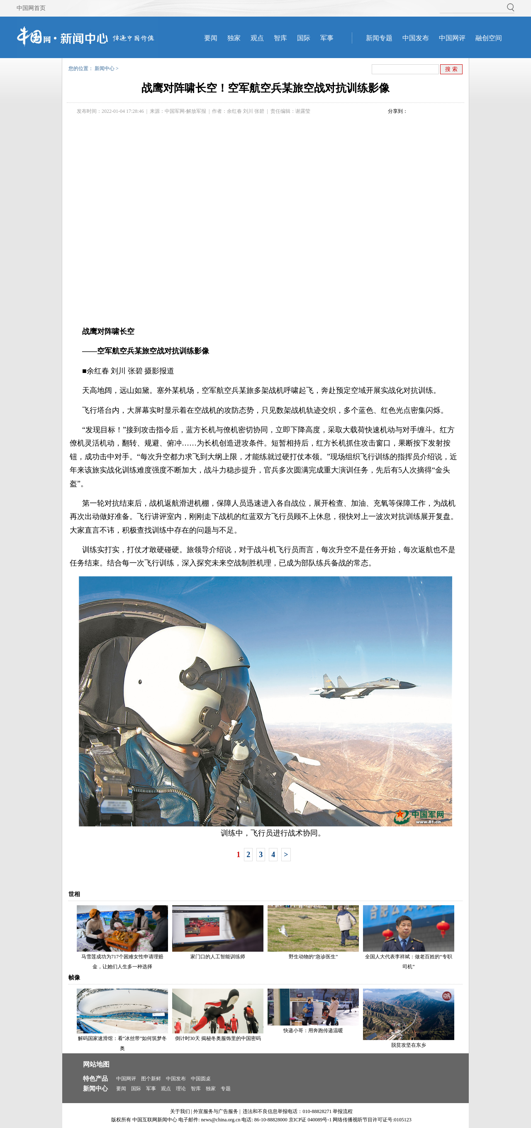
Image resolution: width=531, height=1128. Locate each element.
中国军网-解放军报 (185, 111)
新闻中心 (104, 68)
